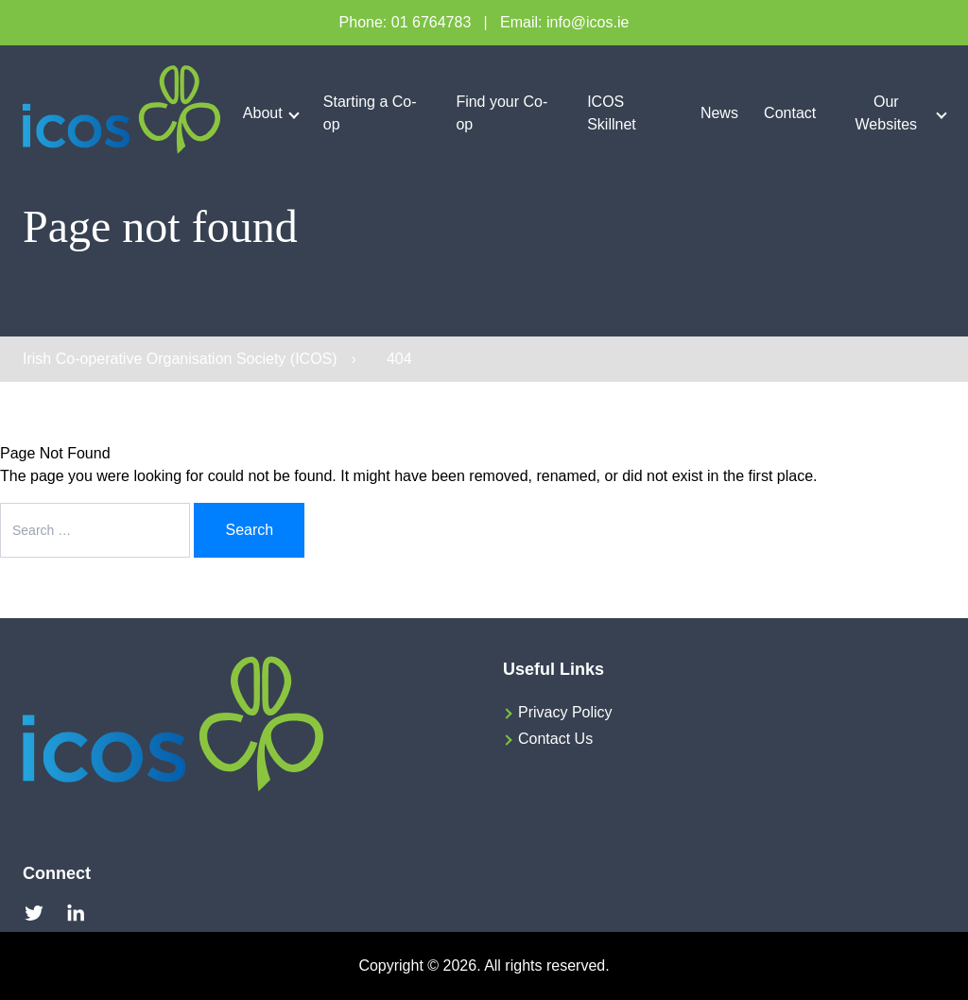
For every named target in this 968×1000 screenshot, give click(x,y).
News (719, 113)
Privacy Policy (565, 712)
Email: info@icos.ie (564, 22)
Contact (790, 113)
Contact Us (555, 739)
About (263, 113)
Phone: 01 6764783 (405, 22)
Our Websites (887, 113)
